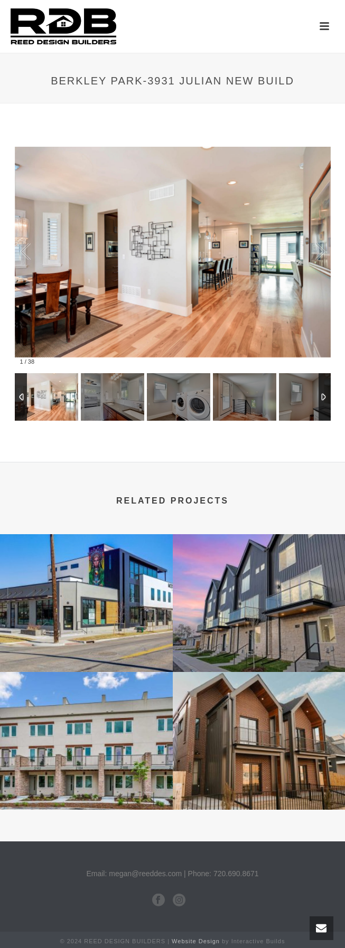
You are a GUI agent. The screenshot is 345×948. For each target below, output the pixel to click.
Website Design (196, 941)
